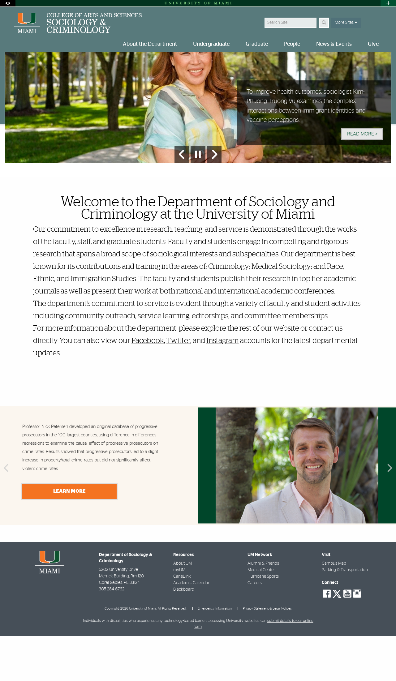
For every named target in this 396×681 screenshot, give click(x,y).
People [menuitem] (292, 44)
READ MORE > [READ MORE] (362, 179)
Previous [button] (5, 514)
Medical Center (261, 615)
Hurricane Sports (263, 621)
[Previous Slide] (181, 199)
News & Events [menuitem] (334, 44)
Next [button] (390, 514)
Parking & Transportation (345, 615)
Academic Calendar (191, 628)
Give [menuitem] (373, 44)
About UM (182, 608)
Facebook (147, 386)
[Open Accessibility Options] (7, 3)
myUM (179, 615)
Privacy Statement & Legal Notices (267, 653)
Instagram (222, 386)
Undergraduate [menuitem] (211, 44)
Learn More (69, 536)
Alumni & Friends (263, 608)
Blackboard (183, 634)
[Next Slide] (214, 199)
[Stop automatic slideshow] (198, 199)
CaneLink (182, 621)
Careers (255, 628)
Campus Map (334, 608)
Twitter (178, 386)
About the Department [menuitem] (150, 44)
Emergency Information (215, 653)
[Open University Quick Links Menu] (388, 3)
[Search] (324, 23)
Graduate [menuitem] (257, 44)
